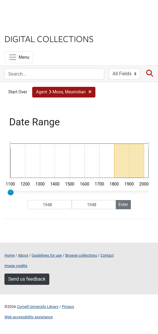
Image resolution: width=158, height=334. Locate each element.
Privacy (68, 306)
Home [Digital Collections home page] (9, 255)
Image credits (15, 265)
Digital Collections (49, 38)
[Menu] (18, 57)
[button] (63, 92)
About (23, 255)
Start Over (17, 92)
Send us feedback (26, 279)
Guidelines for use (47, 255)
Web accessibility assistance (28, 317)
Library (22, 27)
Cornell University (33, 11)
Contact (107, 255)
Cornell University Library (37, 306)
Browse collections (81, 255)
